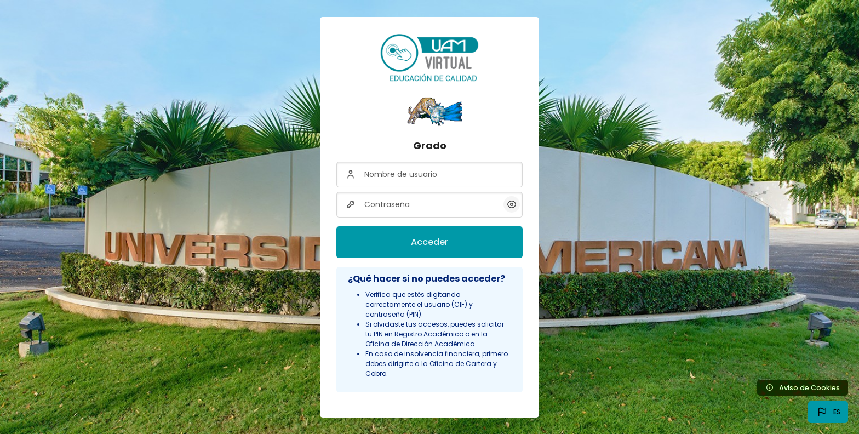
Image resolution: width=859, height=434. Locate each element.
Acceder (429, 242)
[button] (828, 412)
